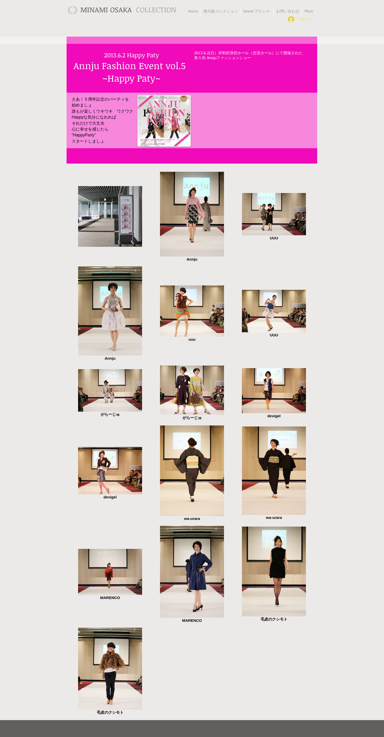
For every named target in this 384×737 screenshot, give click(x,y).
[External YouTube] (253, 104)
